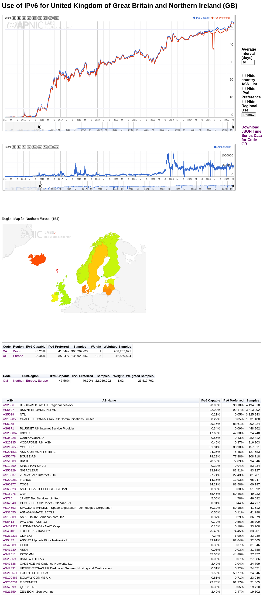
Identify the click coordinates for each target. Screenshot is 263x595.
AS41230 (9, 558)
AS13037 (9, 483)
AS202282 (10, 488)
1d (19, 18)
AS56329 (9, 479)
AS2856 (8, 413)
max (56, 18)
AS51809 (9, 469)
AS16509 (9, 525)
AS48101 (9, 539)
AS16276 (9, 502)
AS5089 (8, 423)
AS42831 (9, 576)
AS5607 (8, 418)
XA (5, 357)
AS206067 (10, 441)
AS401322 (10, 534)
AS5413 (8, 530)
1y (50, 18)
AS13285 (9, 427)
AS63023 (9, 497)
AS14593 (9, 516)
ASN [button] (10, 409)
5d (24, 18)
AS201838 (10, 460)
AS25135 (9, 451)
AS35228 (9, 446)
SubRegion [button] (30, 383)
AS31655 (9, 520)
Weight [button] (96, 352)
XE (5, 361)
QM (5, 387)
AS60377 (9, 493)
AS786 (7, 507)
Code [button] (7, 352)
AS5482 (8, 548)
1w (29, 18)
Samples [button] (79, 352)
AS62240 (9, 511)
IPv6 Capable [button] (35, 352)
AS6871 (8, 437)
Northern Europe (24, 387)
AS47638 (9, 572)
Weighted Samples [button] (117, 352)
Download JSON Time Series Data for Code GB (252, 135)
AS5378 (8, 432)
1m (34, 18)
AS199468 (10, 586)
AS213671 (10, 581)
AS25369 (9, 567)
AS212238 (10, 544)
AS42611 (9, 562)
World (17, 357)
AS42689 (9, 553)
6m (45, 18)
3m (39, 18)
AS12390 (9, 474)
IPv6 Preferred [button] (58, 352)
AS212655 (10, 455)
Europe (18, 361)
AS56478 (9, 465)
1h (14, 18)
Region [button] (18, 352)
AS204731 (10, 590)
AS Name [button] (109, 409)
